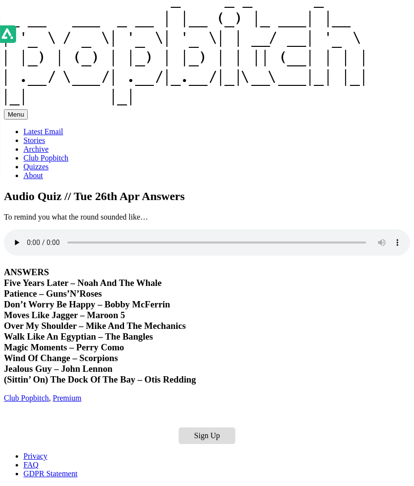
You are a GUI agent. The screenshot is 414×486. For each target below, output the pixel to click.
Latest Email (43, 131)
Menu (16, 114)
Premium (67, 398)
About (33, 175)
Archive (36, 149)
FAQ (31, 465)
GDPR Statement (50, 473)
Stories (34, 140)
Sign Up (207, 435)
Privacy (35, 456)
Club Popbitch (45, 158)
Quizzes (36, 166)
